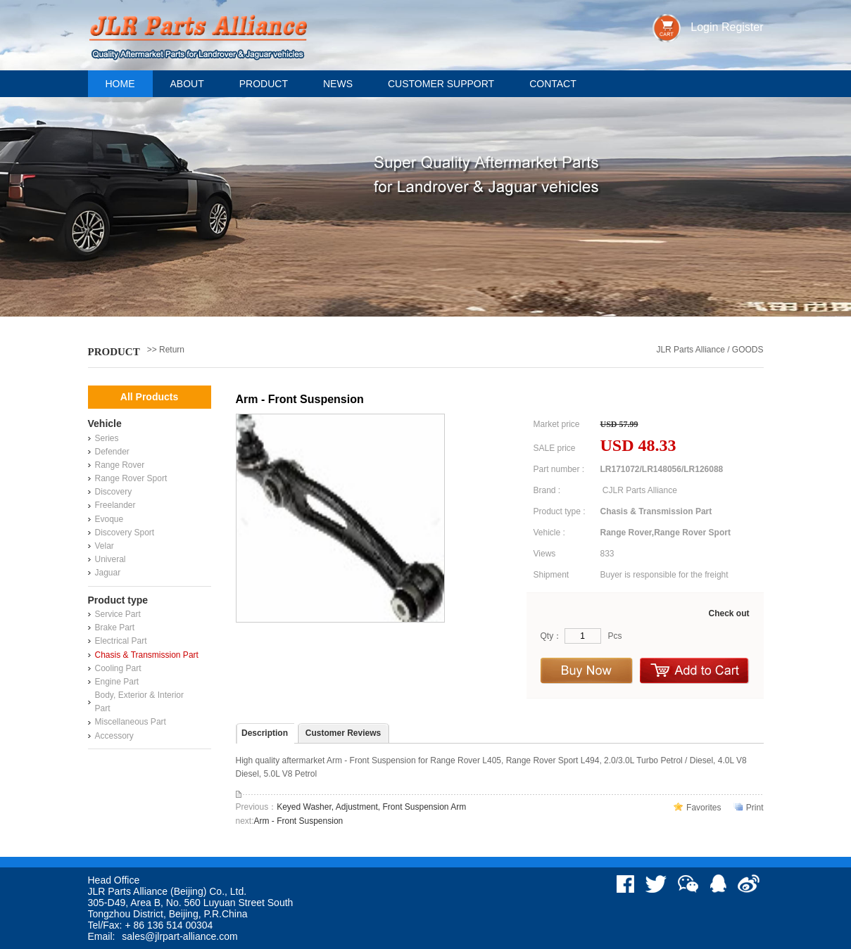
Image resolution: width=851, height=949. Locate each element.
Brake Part (115, 627)
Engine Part (117, 682)
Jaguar (108, 573)
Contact (552, 83)
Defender (112, 452)
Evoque (109, 519)
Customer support (441, 83)
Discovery (113, 492)
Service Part (118, 614)
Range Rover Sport (131, 478)
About (187, 83)
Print (755, 808)
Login (704, 27)
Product (263, 83)
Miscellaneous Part (130, 722)
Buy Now (587, 671)
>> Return (165, 350)
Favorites (703, 808)
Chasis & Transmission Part (146, 655)
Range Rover (120, 465)
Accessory (114, 736)
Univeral (110, 559)
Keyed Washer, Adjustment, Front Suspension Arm (371, 807)
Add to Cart (695, 671)
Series (107, 438)
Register (742, 27)
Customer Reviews (343, 733)
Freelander (115, 505)
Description (264, 733)
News (338, 83)
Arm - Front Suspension (298, 821)
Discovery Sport (125, 532)
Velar (104, 546)
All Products (149, 396)
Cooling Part (118, 668)
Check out (728, 613)
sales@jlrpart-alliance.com (179, 936)
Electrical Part (121, 641)
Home (120, 83)
